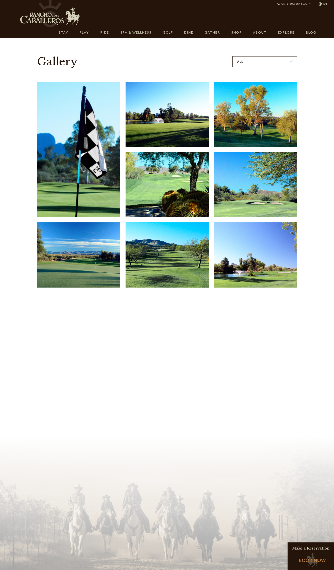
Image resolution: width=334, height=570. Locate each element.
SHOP (236, 32)
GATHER (212, 32)
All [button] (240, 61)
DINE (188, 32)
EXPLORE (286, 32)
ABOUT (260, 32)
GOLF (168, 32)
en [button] (325, 3)
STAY (63, 32)
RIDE (104, 32)
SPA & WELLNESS (136, 32)
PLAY (84, 32)
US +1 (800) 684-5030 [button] (294, 3)
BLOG (311, 32)
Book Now (312, 560)
